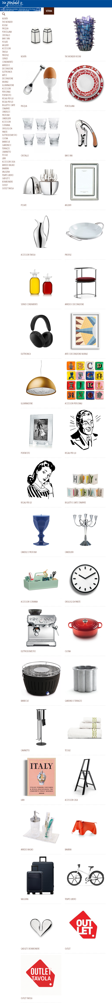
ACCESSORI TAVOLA (6, 50)
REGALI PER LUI (7, 98)
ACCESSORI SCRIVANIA (6, 123)
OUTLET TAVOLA (8, 188)
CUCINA (5, 138)
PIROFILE (5, 55)
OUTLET (5, 185)
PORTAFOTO (6, 95)
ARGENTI (5, 45)
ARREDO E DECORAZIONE (7, 67)
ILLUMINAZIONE (8, 85)
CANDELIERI (6, 118)
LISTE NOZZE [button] (9, 11)
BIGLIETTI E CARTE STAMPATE (8, 107)
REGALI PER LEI (7, 101)
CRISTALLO (6, 35)
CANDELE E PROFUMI (6, 113)
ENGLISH (85, 11)
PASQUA (5, 28)
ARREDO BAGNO (8, 165)
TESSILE (5, 155)
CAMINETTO (6, 151)
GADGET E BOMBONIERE (7, 180)
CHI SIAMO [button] (74, 11)
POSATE (5, 41)
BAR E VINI (6, 38)
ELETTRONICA (7, 71)
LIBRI (4, 158)
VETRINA (49, 11)
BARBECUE (6, 141)
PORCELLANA (7, 31)
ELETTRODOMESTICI (9, 135)
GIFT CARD (38, 11)
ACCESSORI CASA (8, 161)
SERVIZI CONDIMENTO (7, 60)
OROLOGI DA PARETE (7, 130)
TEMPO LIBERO (7, 175)
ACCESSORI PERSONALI (6, 90)
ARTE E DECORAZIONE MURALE (7, 78)
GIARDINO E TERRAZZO (6, 146)
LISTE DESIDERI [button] (23, 11)
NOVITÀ (5, 18)
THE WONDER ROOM (7, 23)
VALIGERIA (6, 171)
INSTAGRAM (60, 11)
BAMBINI (5, 168)
